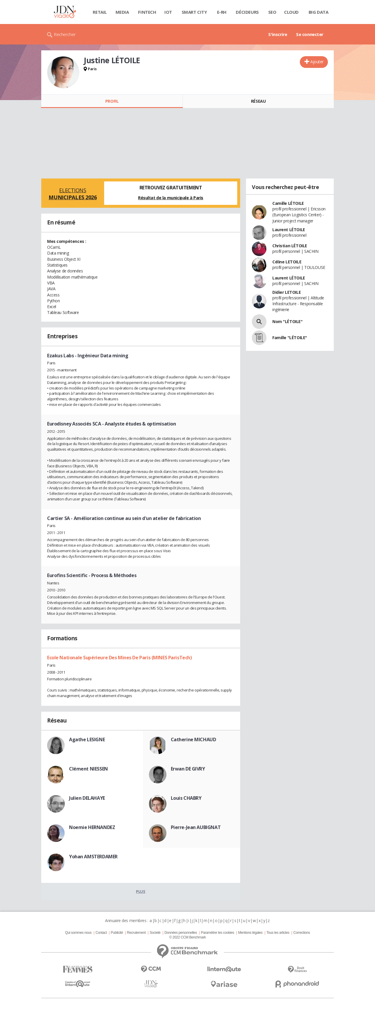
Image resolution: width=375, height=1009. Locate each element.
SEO (272, 12)
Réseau (258, 101)
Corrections (301, 933)
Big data (318, 12)
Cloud (291, 12)
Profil (111, 101)
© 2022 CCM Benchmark (187, 937)
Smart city (194, 12)
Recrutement (136, 933)
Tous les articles (277, 933)
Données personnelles (180, 933)
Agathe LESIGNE (87, 739)
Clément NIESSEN (88, 769)
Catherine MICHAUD (193, 739)
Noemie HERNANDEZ (92, 827)
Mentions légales (250, 933)
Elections (72, 194)
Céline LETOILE (286, 262)
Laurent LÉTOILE (288, 229)
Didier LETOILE (286, 292)
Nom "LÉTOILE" (287, 321)
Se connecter (310, 34)
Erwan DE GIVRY (188, 769)
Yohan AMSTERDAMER (93, 856)
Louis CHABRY (186, 798)
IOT (168, 12)
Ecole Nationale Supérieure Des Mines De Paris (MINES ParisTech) (119, 657)
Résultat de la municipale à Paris (170, 197)
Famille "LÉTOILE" (289, 337)
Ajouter (317, 61)
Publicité (117, 933)
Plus (140, 891)
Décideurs (247, 12)
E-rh (221, 12)
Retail (99, 12)
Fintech (147, 12)
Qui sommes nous (78, 933)
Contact (101, 933)
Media (122, 12)
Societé (154, 933)
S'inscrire (277, 34)
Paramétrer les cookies (217, 933)
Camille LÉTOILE (288, 203)
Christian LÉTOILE (289, 245)
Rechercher (65, 34)
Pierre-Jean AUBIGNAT (196, 827)
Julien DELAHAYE (87, 798)
